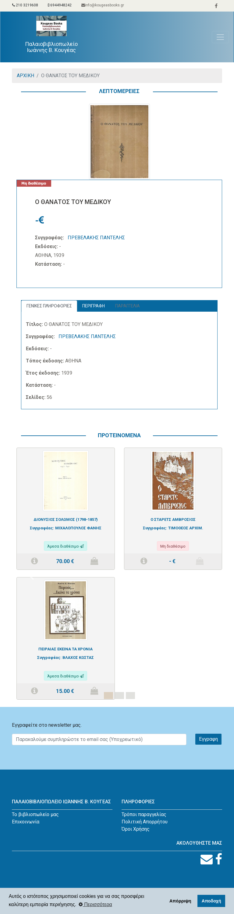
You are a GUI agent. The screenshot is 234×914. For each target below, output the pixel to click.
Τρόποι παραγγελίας (144, 814)
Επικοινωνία (25, 822)
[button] (31, 577)
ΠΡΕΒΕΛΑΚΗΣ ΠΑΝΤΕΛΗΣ (96, 238)
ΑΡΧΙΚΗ (25, 75)
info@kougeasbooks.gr (102, 5)
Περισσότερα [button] (95, 904)
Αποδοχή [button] (211, 900)
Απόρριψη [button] (180, 900)
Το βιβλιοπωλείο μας (35, 814)
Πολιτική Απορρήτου (145, 822)
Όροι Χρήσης (136, 829)
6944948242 (60, 5)
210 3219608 (25, 5)
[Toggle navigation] (220, 37)
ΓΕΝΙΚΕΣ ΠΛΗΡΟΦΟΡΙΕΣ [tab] (49, 305)
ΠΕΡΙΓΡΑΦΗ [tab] (93, 305)
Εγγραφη (208, 739)
